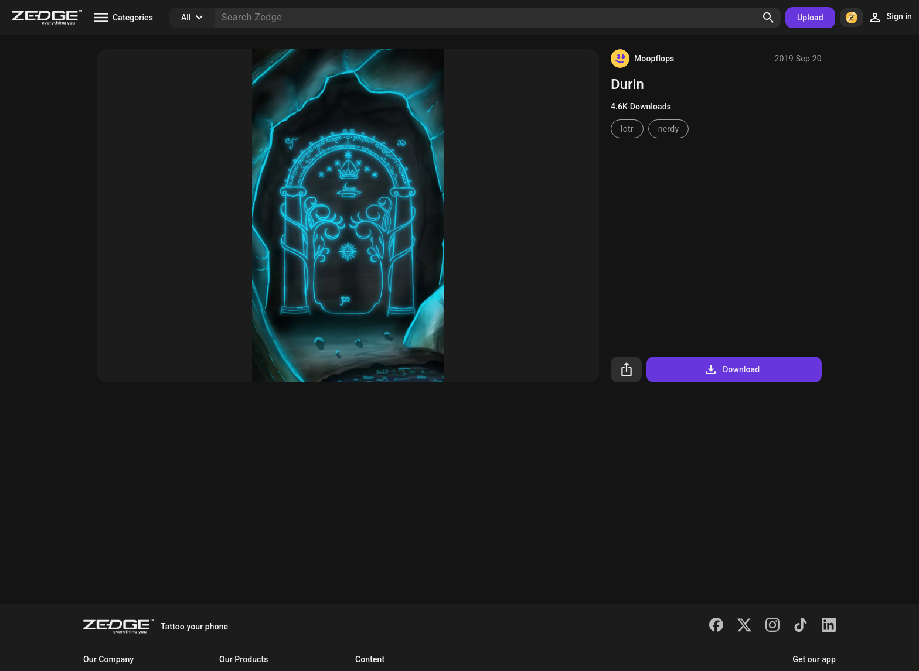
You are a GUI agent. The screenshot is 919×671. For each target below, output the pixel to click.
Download (732, 369)
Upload (810, 17)
